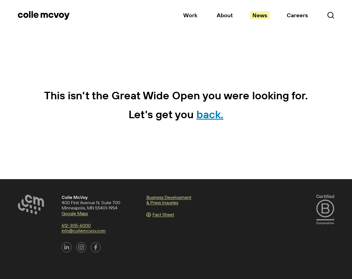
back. (209, 114)
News (259, 15)
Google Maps (75, 213)
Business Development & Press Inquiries (168, 199)
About (225, 15)
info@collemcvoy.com (84, 230)
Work (190, 15)
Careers (297, 15)
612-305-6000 (76, 225)
